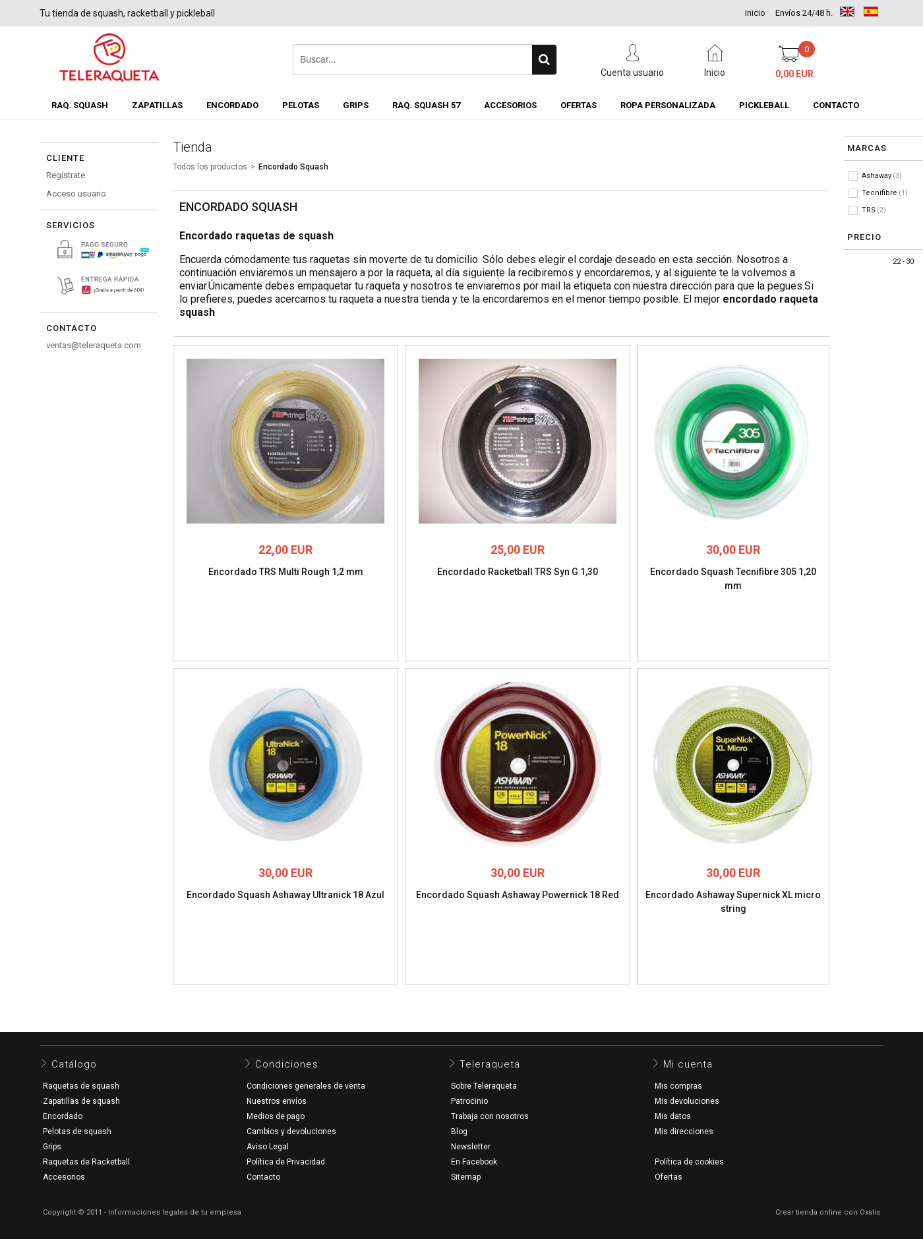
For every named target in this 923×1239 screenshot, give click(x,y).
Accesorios (510, 105)
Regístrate (65, 175)
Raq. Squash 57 (426, 105)
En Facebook (474, 1161)
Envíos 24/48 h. (804, 13)
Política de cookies (689, 1161)
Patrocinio (469, 1101)
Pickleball (764, 105)
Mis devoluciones (687, 1101)
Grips (356, 105)
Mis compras (678, 1086)
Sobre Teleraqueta (484, 1086)
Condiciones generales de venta (306, 1086)
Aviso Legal (268, 1146)
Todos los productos (210, 166)
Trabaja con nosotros (490, 1116)
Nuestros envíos (277, 1101)
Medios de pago (276, 1116)
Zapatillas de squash (81, 1101)
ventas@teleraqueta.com (93, 345)
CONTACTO (836, 105)
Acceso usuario (76, 193)
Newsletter (471, 1146)
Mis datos (673, 1116)
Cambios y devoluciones (291, 1131)
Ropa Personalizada (667, 105)
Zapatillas (157, 105)
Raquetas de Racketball (86, 1161)
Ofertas (668, 1177)
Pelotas (300, 105)
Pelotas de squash (77, 1131)
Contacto (263, 1177)
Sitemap (466, 1177)
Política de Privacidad (286, 1161)
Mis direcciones (684, 1131)
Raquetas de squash (81, 1086)
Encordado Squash (293, 166)
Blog (459, 1131)
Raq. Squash (79, 105)
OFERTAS (578, 105)
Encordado (232, 105)
